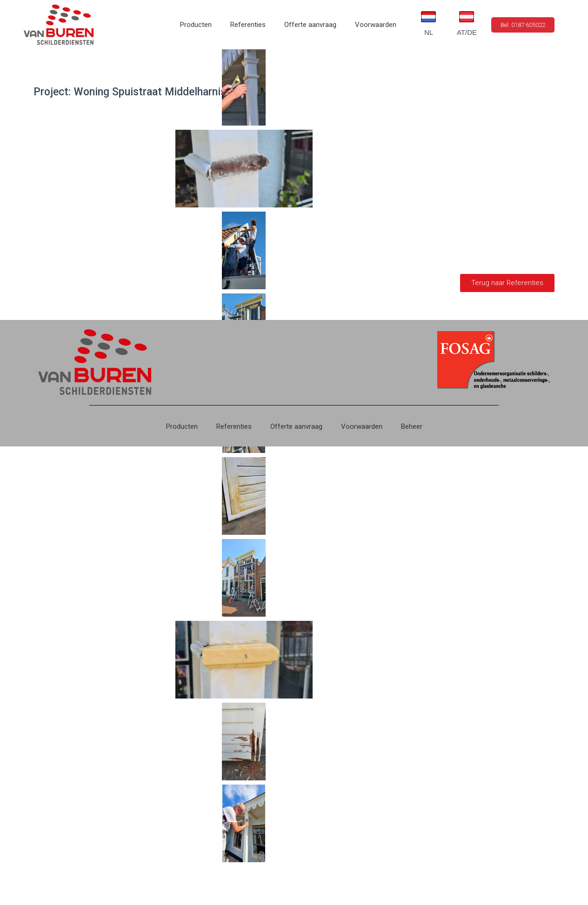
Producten (196, 24)
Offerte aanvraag (310, 24)
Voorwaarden (375, 24)
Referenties (248, 24)
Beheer (411, 426)
